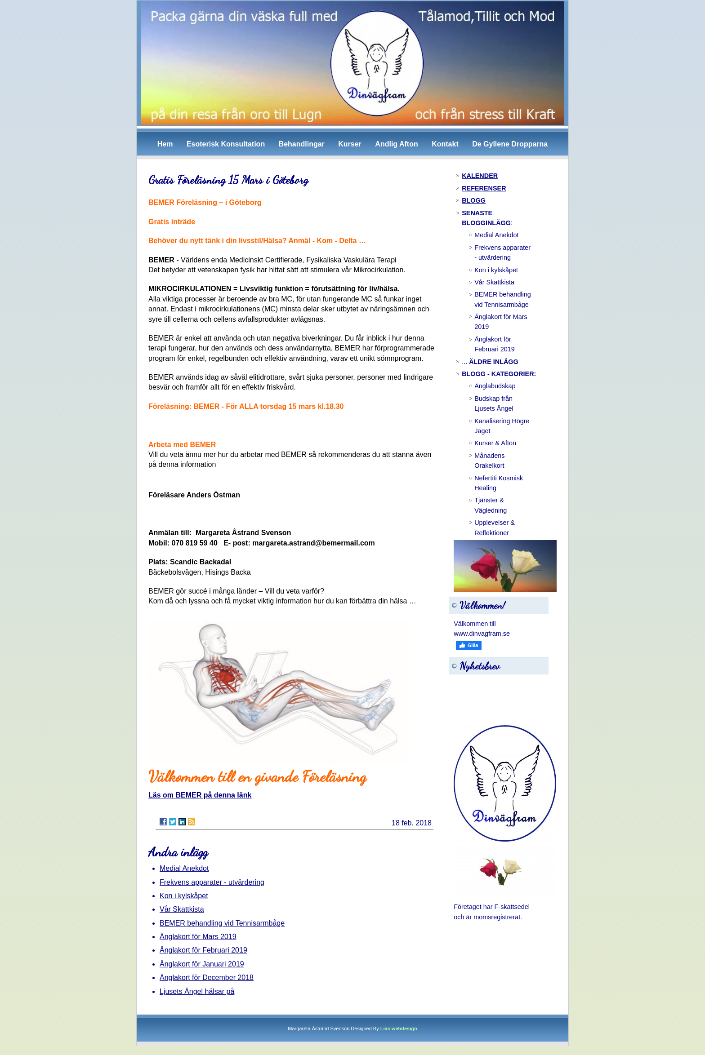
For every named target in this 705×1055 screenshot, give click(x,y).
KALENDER (480, 175)
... (490, 361)
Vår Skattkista (182, 909)
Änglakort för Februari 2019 (203, 950)
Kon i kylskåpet (184, 896)
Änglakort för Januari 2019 (202, 964)
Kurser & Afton (495, 443)
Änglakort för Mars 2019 (198, 936)
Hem (165, 144)
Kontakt (445, 144)
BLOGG (474, 200)
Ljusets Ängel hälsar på (197, 991)
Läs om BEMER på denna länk (199, 795)
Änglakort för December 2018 (207, 977)
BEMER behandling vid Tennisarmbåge (222, 923)
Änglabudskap (494, 386)
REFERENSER (484, 188)
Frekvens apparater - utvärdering (212, 882)
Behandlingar (302, 144)
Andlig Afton (396, 144)
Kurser (349, 144)
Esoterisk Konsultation (226, 144)
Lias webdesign (398, 1028)
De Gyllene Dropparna (510, 144)
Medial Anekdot (184, 868)
